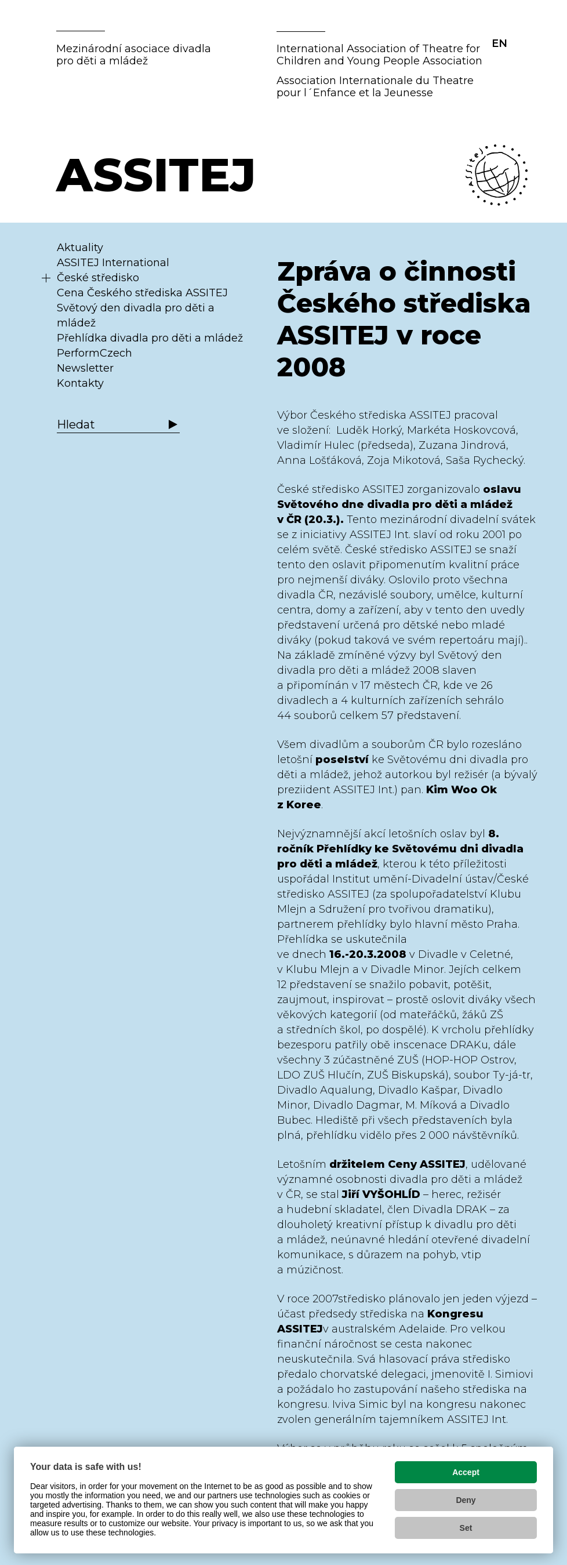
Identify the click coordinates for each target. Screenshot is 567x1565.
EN (499, 44)
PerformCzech (94, 353)
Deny (465, 1500)
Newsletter (85, 368)
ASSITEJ (156, 175)
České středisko (98, 277)
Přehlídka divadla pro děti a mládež (150, 338)
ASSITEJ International (113, 262)
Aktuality (80, 247)
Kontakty (80, 383)
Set (466, 1528)
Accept (465, 1472)
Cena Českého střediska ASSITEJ (142, 292)
